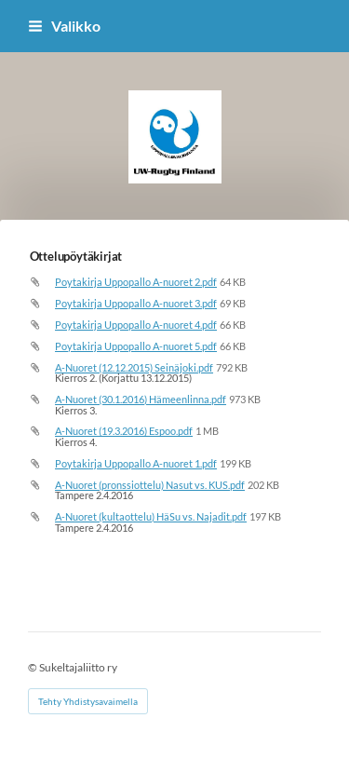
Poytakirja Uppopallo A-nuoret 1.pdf (136, 463)
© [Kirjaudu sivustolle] (33, 667)
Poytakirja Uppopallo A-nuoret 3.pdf (136, 303)
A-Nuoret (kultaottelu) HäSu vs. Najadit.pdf (151, 516)
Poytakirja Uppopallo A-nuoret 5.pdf (136, 346)
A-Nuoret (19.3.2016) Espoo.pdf (124, 431)
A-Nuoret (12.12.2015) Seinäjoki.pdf (134, 367)
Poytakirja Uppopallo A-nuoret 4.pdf (136, 325)
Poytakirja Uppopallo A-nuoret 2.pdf (136, 282)
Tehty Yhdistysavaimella (88, 701)
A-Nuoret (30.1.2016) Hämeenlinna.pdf (140, 399)
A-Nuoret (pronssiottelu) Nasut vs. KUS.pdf (150, 485)
